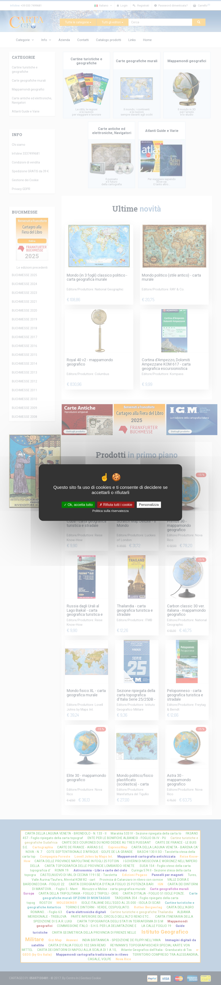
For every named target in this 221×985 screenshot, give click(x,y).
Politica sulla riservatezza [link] (110, 511)
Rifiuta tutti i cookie (115, 505)
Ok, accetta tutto (78, 505)
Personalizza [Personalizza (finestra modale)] (149, 505)
